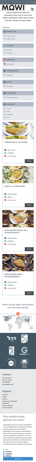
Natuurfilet (10, 75)
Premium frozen (11, 36)
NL (32, 2)
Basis (6, 449)
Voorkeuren (8, 451)
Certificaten (5, 403)
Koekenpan (10, 114)
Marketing (8, 456)
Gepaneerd (10, 53)
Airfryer (9, 108)
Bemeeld (9, 50)
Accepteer (18, 459)
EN (35, 2)
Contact (4, 397)
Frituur (8, 111)
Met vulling (10, 86)
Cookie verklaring (7, 407)
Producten (5, 394)
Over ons (4, 399)
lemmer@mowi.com (7, 384)
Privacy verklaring (7, 405)
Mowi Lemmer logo (14, 7)
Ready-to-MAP (11, 39)
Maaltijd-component (12, 97)
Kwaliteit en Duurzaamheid (9, 401)
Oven (8, 117)
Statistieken (8, 454)
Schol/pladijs (10, 64)
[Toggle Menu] (31, 7)
